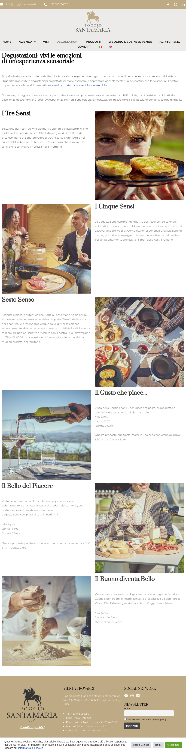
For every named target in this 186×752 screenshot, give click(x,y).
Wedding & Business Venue (130, 41)
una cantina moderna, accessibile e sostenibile (76, 85)
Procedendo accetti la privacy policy (145, 719)
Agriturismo (170, 41)
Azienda (27, 41)
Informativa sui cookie (30, 748)
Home (6, 41)
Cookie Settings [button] (141, 745)
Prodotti (93, 41)
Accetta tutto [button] (173, 745)
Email (127, 708)
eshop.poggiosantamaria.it (90, 730)
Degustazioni (67, 41)
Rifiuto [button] (158, 745)
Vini (46, 41)
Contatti (85, 46)
